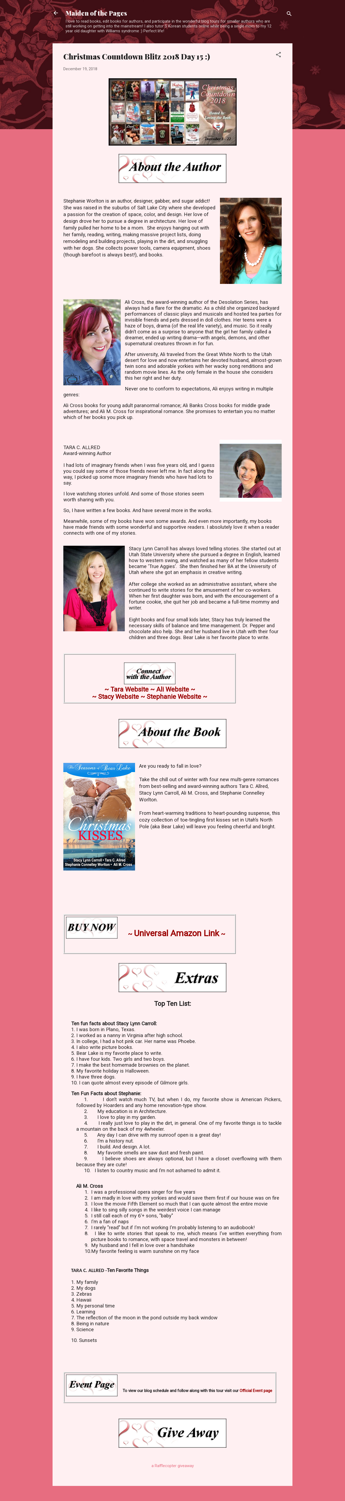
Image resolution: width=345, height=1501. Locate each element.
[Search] (289, 14)
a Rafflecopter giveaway (172, 1465)
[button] (278, 55)
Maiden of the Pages (96, 13)
